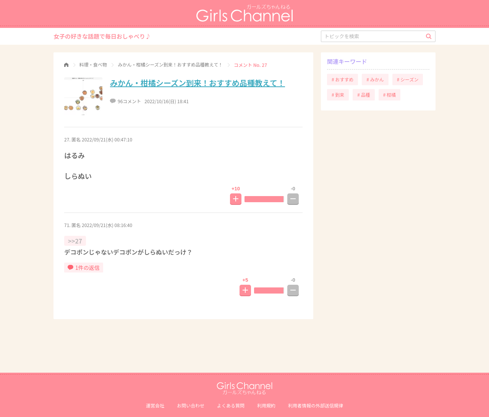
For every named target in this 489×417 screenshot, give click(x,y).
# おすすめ (342, 79)
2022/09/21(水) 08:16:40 (107, 225)
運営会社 (155, 405)
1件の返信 (84, 267)
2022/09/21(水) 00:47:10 (107, 139)
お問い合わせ (190, 405)
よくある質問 (230, 405)
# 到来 (338, 94)
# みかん (375, 79)
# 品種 (363, 94)
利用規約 (266, 405)
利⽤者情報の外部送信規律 (315, 405)
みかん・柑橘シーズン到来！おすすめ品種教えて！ (197, 82)
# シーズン (408, 79)
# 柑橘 (389, 94)
